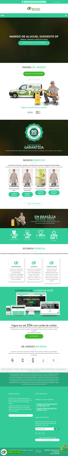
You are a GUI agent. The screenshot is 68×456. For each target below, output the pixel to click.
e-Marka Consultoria (55, 453)
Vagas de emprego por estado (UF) (47, 409)
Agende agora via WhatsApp (34, 43)
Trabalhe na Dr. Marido (11, 452)
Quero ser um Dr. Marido (34, 79)
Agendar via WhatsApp (34, 73)
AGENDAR (34, 336)
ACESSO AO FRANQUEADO (47, 440)
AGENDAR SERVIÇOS (14, 194)
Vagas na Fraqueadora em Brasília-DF (47, 405)
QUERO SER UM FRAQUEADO (20, 415)
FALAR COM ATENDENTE (34, 203)
